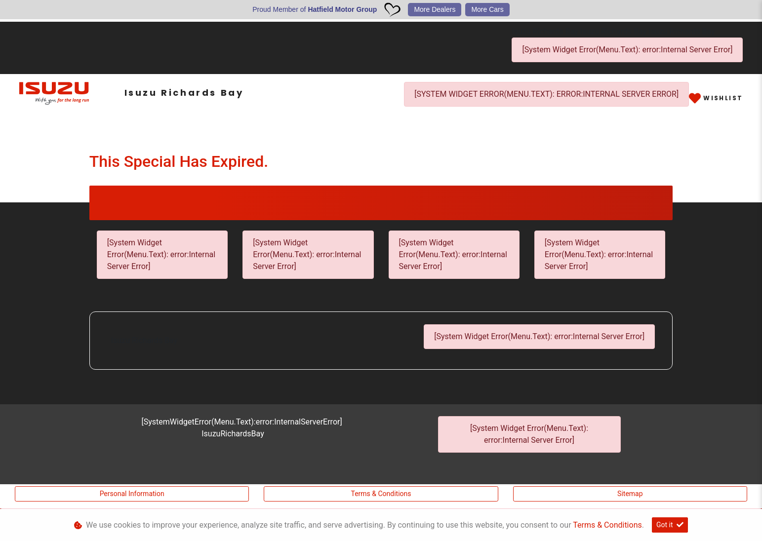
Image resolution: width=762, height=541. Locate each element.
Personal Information (132, 494)
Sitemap (629, 494)
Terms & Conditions (381, 494)
